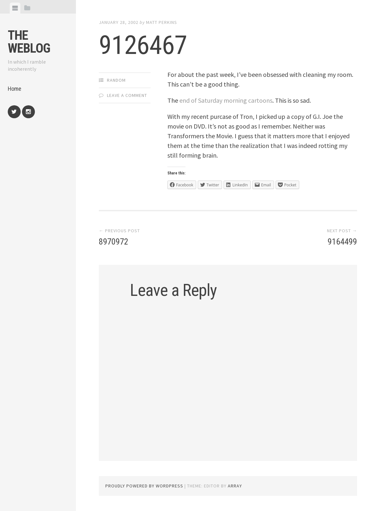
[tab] (15, 8)
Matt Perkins (161, 22)
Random (116, 80)
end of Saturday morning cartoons (225, 100)
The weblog (29, 42)
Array (235, 486)
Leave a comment (127, 95)
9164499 (342, 241)
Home (14, 88)
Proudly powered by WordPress (144, 486)
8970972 (113, 241)
